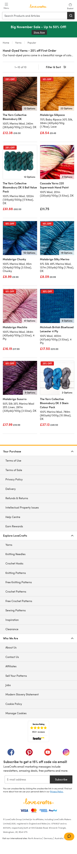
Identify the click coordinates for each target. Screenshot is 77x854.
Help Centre (12, 517)
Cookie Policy (13, 704)
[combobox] (34, 15)
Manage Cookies (16, 713)
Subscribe (61, 779)
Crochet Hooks (14, 563)
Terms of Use (13, 460)
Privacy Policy (14, 479)
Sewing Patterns (15, 610)
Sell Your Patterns (16, 675)
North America (35, 838)
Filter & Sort (56, 67)
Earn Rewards (14, 526)
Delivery (10, 489)
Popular (31, 42)
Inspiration (12, 620)
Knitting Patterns (15, 573)
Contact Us (12, 657)
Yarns (18, 42)
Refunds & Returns (16, 498)
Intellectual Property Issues (22, 507)
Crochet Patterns (15, 591)
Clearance (11, 629)
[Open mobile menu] (6, 6)
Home (6, 42)
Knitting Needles (15, 554)
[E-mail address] (27, 779)
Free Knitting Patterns (18, 582)
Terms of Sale (13, 470)
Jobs (8, 685)
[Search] (71, 15)
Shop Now (40, 32)
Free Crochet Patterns (18, 601)
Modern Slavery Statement (22, 694)
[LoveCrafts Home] (38, 801)
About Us (10, 647)
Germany (48, 838)
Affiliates (10, 666)
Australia (59, 838)
